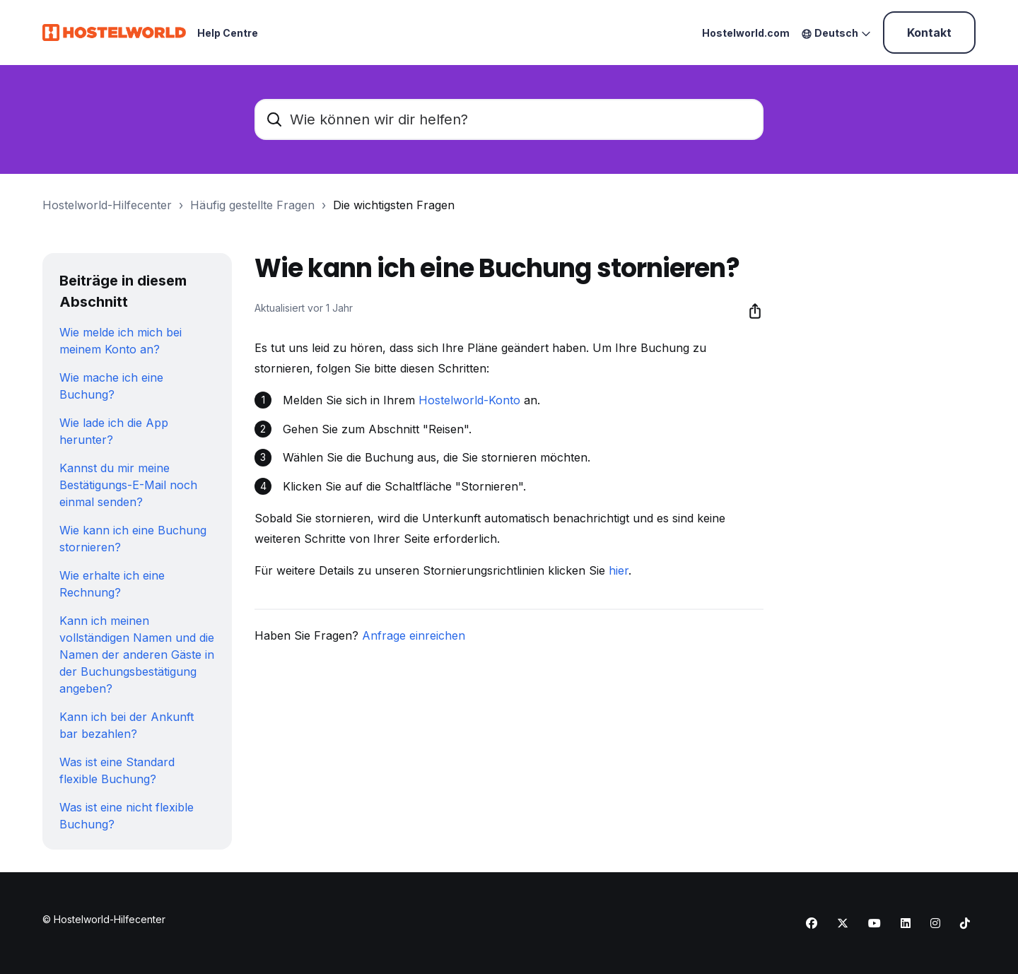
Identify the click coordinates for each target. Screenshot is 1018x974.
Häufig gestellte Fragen (252, 205)
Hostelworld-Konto (469, 400)
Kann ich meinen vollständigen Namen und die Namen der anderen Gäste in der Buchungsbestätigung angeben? (136, 655)
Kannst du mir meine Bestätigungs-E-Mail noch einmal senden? (128, 485)
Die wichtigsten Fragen (394, 205)
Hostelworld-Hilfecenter (107, 205)
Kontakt (929, 32)
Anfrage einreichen (413, 635)
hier (618, 570)
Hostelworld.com (746, 33)
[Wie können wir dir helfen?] (509, 119)
